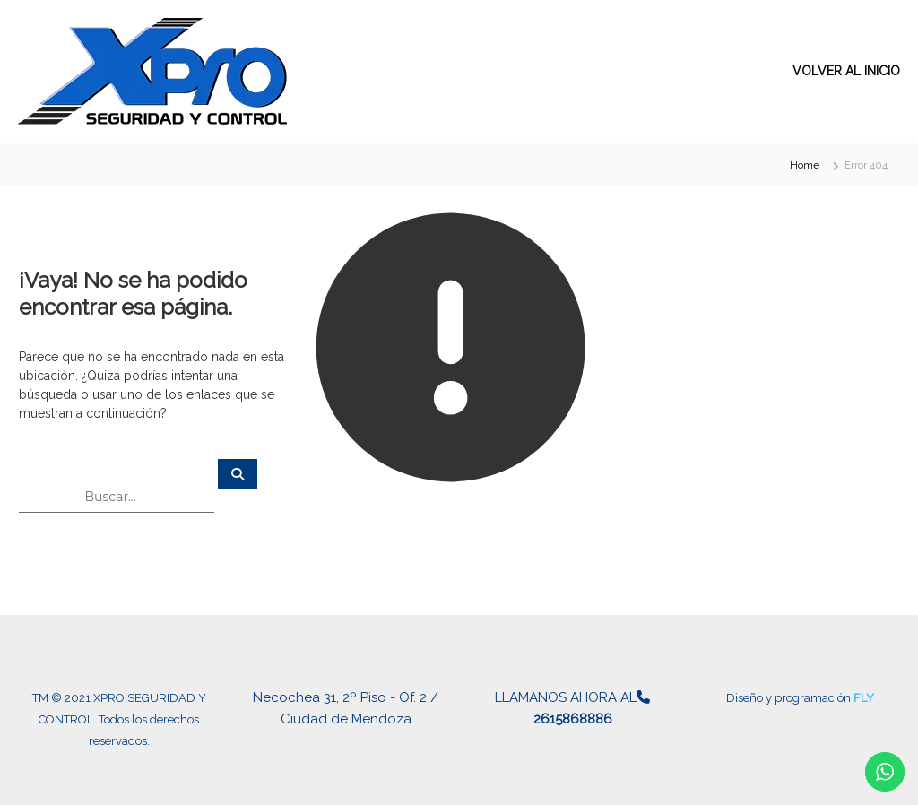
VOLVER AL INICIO (846, 71)
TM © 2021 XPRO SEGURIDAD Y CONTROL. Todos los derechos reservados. (119, 719)
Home (804, 165)
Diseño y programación (789, 698)
